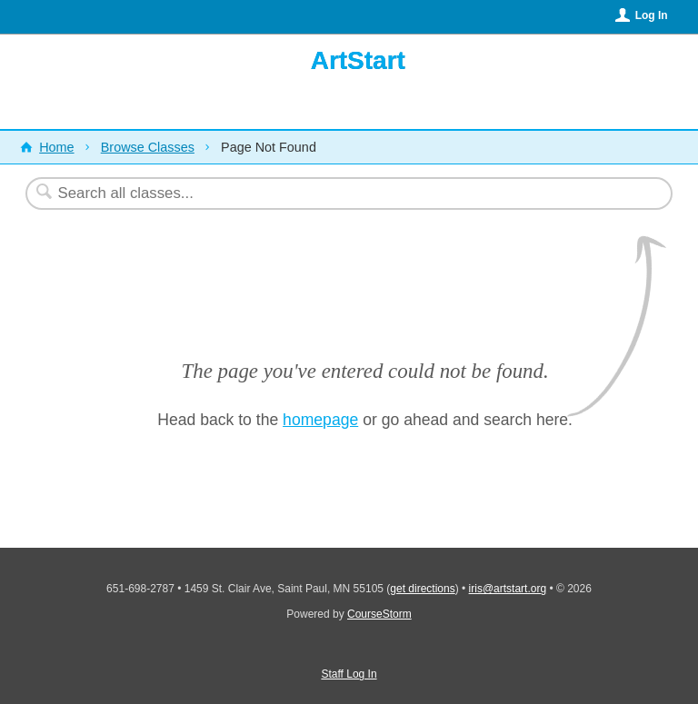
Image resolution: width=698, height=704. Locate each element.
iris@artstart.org (508, 588)
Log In (651, 15)
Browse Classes (147, 147)
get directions (422, 588)
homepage (320, 420)
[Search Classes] (304, 193)
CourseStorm (379, 614)
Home (56, 147)
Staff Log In (348, 674)
